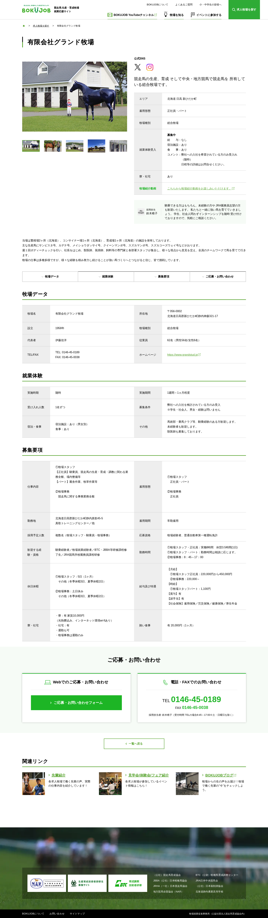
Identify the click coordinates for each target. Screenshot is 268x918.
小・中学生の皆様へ (210, 4)
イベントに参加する (208, 14)
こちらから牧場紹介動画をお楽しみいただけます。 (200, 188)
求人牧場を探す (41, 25)
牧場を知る (177, 14)
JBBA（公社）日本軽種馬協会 (170, 880)
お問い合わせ (57, 913)
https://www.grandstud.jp (184, 354)
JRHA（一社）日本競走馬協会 (170, 886)
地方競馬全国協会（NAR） (168, 891)
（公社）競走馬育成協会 (167, 875)
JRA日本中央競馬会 (207, 880)
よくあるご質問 (183, 4)
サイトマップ (77, 913)
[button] (244, 9)
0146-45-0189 (196, 699)
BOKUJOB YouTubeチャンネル (135, 14)
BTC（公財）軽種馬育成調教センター (217, 875)
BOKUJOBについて (157, 4)
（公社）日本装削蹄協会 (209, 886)
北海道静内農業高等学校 (209, 891)
